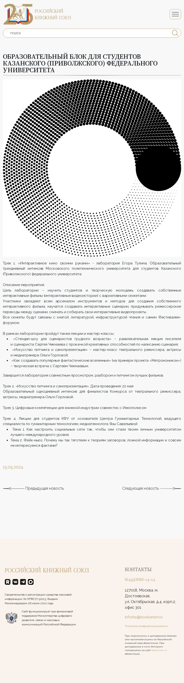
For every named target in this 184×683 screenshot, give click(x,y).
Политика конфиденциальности (146, 626)
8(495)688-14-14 (140, 579)
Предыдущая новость (33, 495)
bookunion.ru (159, 650)
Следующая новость (151, 495)
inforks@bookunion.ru (144, 617)
